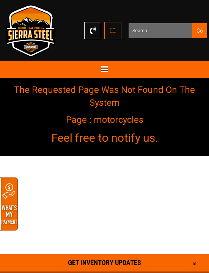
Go (199, 31)
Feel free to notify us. (105, 137)
